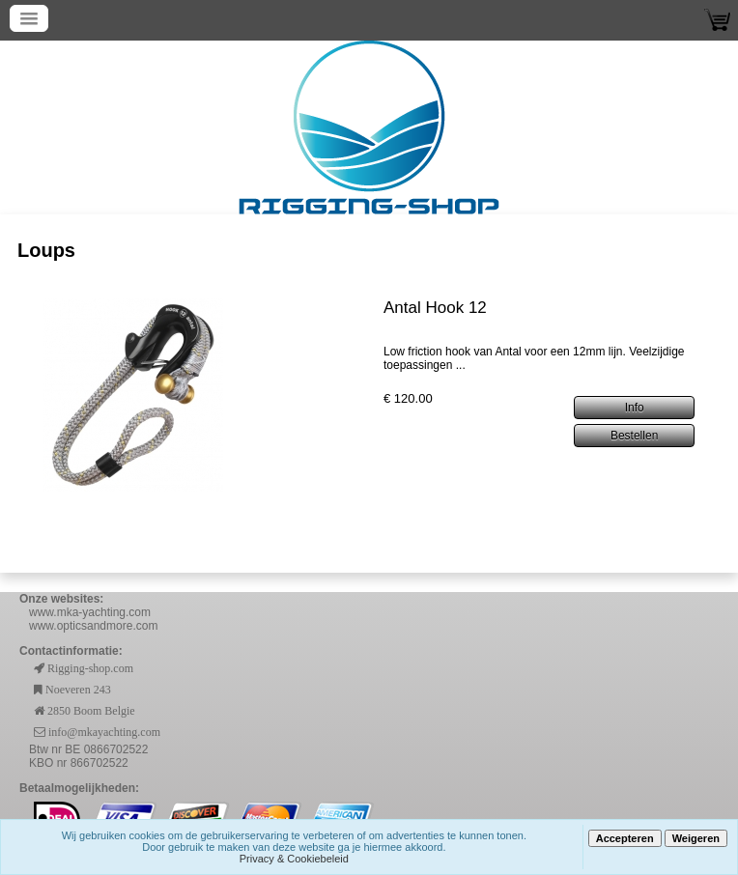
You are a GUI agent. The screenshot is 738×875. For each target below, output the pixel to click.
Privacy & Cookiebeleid (294, 858)
